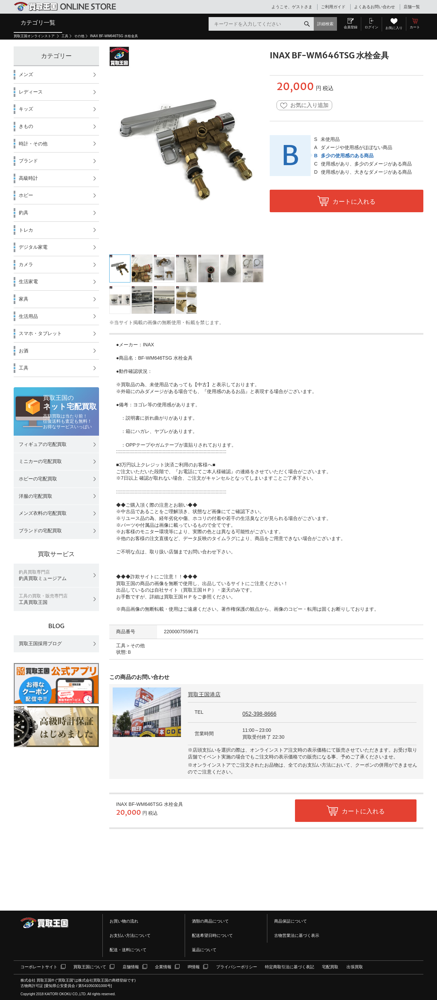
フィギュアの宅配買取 (43, 444)
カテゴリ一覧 (37, 22)
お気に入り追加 (304, 105)
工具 (64, 36)
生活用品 (28, 316)
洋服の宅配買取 (35, 496)
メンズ (26, 74)
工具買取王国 (43, 599)
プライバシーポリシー (236, 967)
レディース (31, 92)
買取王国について (89, 967)
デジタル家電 (33, 247)
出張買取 (355, 967)
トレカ (26, 230)
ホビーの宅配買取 (38, 478)
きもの (26, 126)
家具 (23, 299)
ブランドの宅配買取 (40, 530)
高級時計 (28, 178)
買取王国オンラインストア (35, 36)
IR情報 (193, 967)
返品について (204, 949)
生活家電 (28, 281)
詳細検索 (325, 23)
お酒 (23, 350)
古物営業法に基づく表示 (296, 935)
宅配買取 (330, 967)
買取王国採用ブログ (40, 643)
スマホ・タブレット (40, 333)
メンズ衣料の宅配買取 (43, 513)
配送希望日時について (212, 935)
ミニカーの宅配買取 (40, 461)
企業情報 (163, 967)
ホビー (26, 195)
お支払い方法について (130, 935)
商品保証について (290, 921)
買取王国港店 (204, 694)
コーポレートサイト (38, 967)
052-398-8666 (259, 714)
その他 (79, 36)
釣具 (23, 212)
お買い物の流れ (124, 921)
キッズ (26, 109)
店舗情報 (131, 967)
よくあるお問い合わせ (374, 6)
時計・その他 (33, 143)
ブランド (28, 160)
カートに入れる (354, 201)
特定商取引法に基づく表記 (289, 967)
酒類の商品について (210, 921)
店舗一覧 (412, 6)
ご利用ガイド (333, 6)
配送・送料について (128, 949)
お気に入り (394, 28)
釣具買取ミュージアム (43, 575)
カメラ (26, 264)
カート (415, 27)
